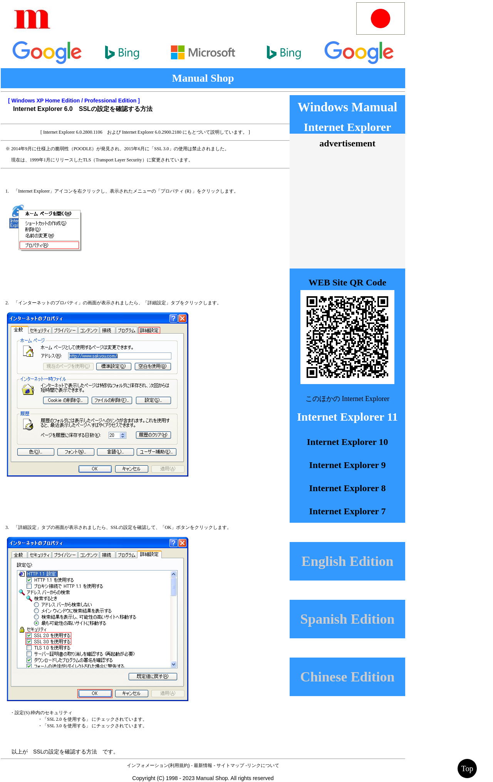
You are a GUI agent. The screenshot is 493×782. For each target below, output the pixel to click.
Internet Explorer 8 (347, 488)
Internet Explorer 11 (347, 416)
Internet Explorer (347, 127)
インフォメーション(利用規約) (158, 765)
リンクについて (263, 765)
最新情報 (203, 765)
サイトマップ (230, 765)
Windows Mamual (347, 107)
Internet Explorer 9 (347, 465)
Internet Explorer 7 (347, 511)
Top (467, 768)
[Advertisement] (207, 18)
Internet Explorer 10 (347, 442)
